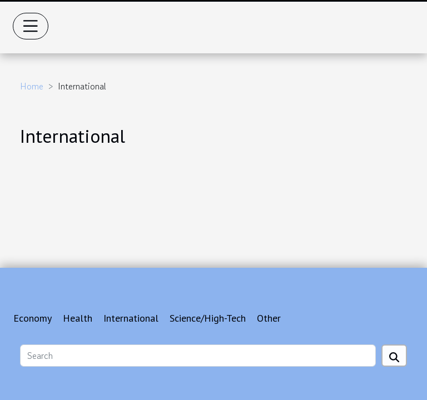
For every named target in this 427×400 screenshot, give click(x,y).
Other (269, 318)
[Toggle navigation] (30, 26)
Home (31, 86)
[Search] (198, 355)
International (130, 318)
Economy (32, 318)
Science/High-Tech (208, 318)
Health (77, 318)
